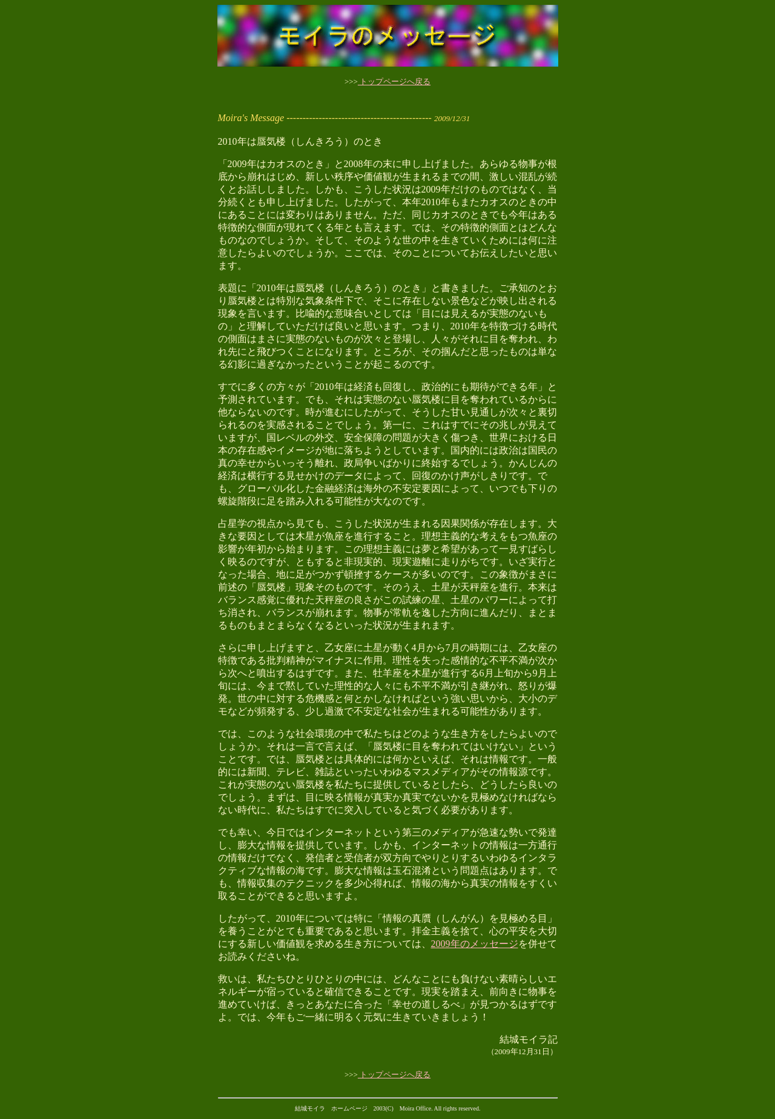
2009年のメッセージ (474, 944)
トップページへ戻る (394, 81)
